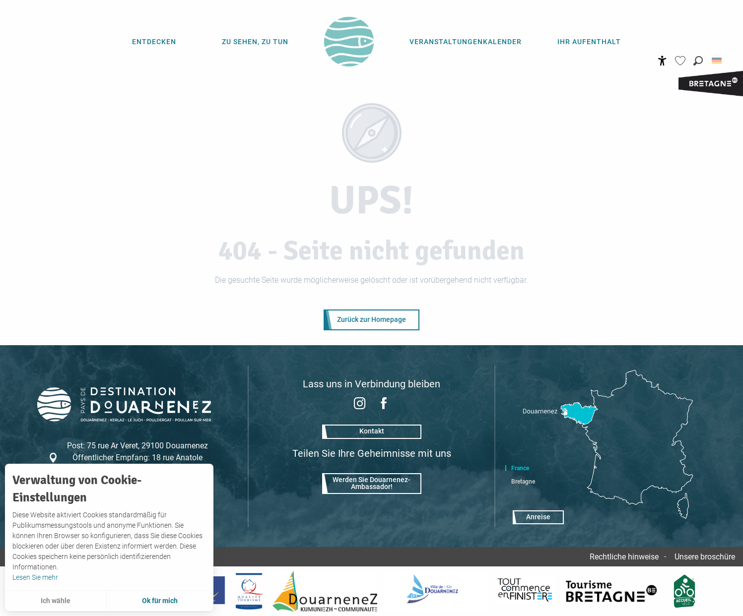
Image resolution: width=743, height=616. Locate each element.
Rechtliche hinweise (624, 556)
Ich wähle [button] (55, 601)
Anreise (538, 517)
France (520, 468)
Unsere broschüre (705, 556)
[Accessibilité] (662, 61)
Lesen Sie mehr (35, 577)
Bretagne (523, 482)
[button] (698, 60)
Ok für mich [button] (160, 601)
